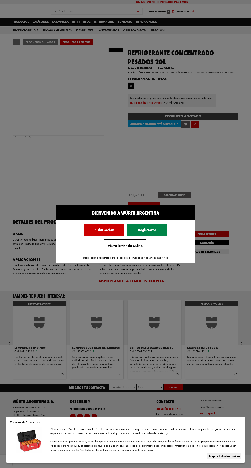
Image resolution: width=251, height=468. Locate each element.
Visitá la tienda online (125, 246)
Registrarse (147, 230)
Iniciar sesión (103, 230)
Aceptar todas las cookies (224, 456)
